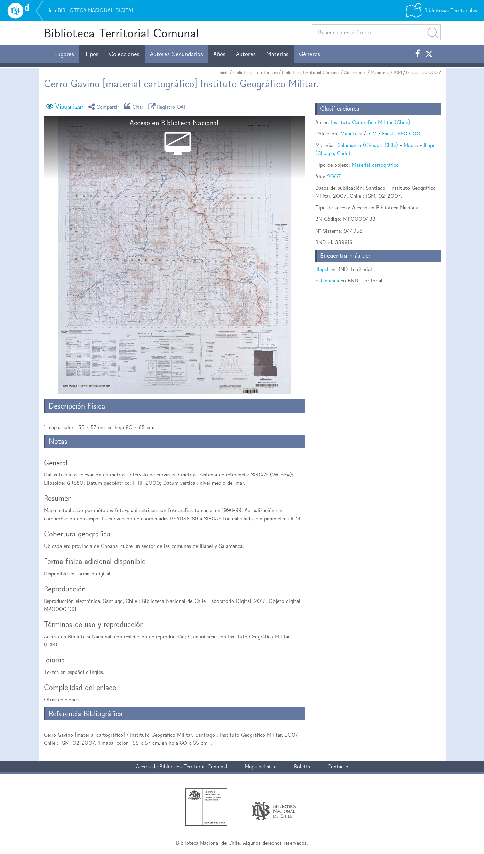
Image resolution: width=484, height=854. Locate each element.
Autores (246, 54)
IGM (398, 73)
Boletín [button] (302, 766)
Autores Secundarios (176, 54)
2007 (334, 176)
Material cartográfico (375, 165)
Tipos (91, 54)
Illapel (321, 269)
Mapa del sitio (261, 766)
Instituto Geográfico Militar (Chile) (370, 122)
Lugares (64, 54)
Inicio (223, 73)
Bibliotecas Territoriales (255, 73)
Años (219, 54)
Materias (277, 54)
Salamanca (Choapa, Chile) (368, 145)
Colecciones (124, 54)
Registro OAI (168, 106)
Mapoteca (380, 73)
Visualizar (69, 106)
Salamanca (327, 280)
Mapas (411, 145)
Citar (135, 106)
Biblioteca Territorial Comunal (121, 33)
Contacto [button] (337, 766)
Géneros (309, 54)
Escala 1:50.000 (422, 73)
